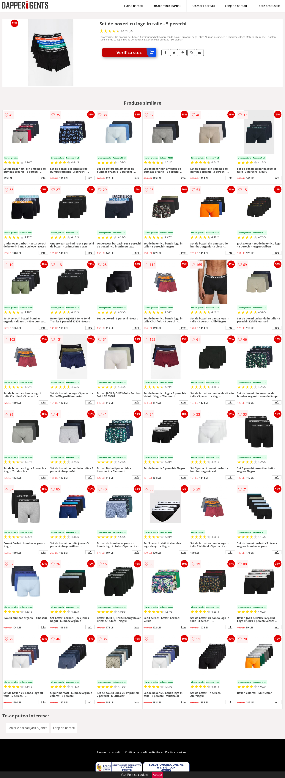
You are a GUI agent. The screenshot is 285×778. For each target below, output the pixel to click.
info (43, 178)
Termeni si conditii (109, 752)
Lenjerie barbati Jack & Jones (27, 728)
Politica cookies (175, 752)
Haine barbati (133, 6)
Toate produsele (268, 6)
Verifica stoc (136, 52)
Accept (157, 775)
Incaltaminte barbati (167, 6)
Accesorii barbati (203, 6)
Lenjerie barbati (236, 6)
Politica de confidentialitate (144, 752)
